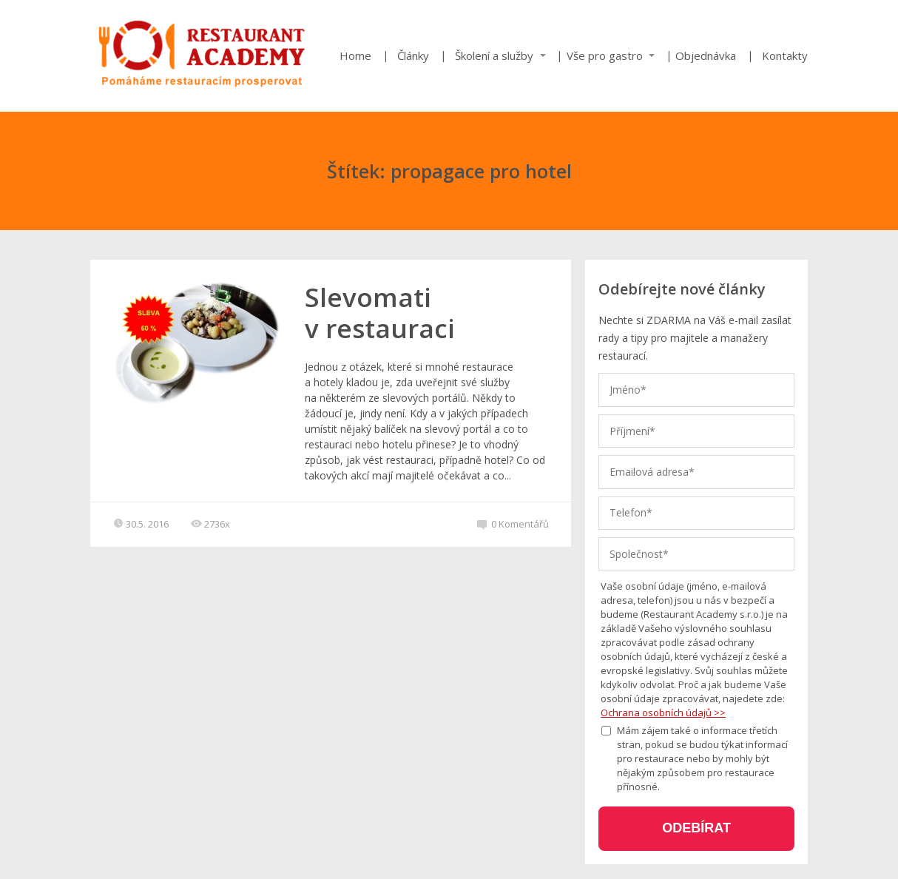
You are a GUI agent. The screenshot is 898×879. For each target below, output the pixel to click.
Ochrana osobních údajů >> (663, 712)
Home (355, 55)
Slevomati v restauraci (380, 313)
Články (413, 55)
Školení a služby (494, 55)
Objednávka (705, 55)
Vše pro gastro (605, 55)
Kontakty (785, 55)
